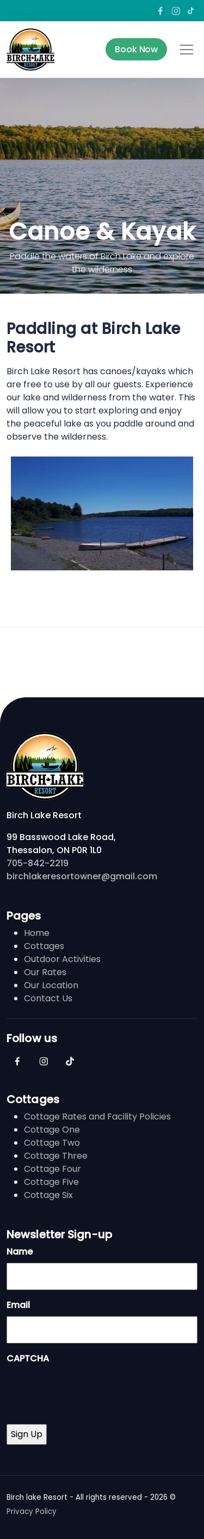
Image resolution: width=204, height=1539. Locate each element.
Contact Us (48, 998)
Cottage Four (52, 1169)
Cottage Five (51, 1182)
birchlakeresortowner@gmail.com (82, 876)
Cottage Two (52, 1142)
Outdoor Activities (62, 959)
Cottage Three (56, 1155)
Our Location (51, 985)
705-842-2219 (38, 863)
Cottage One (52, 1129)
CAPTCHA (28, 1358)
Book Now (136, 49)
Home (37, 933)
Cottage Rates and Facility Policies (97, 1116)
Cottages (44, 946)
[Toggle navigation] (186, 49)
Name (20, 1251)
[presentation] (89, 1391)
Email (18, 1305)
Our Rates (45, 972)
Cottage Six (48, 1195)
